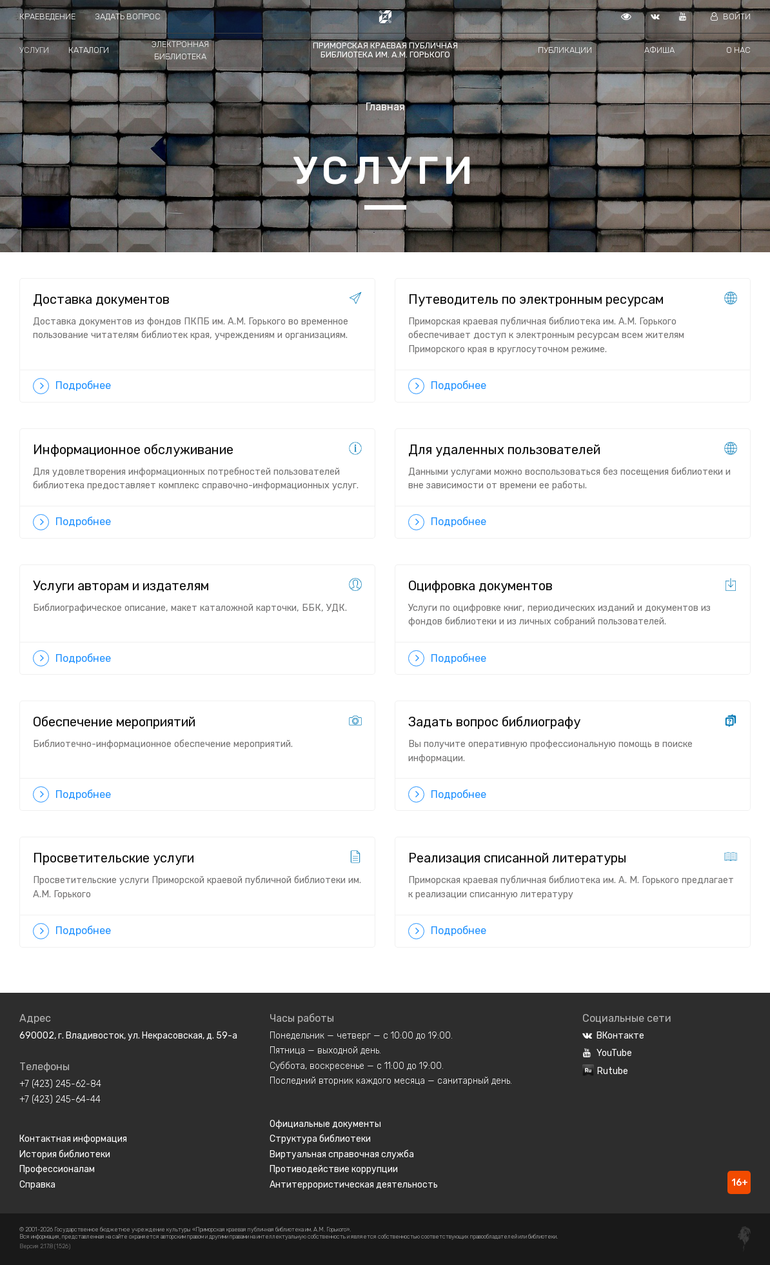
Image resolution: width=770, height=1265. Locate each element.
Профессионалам (57, 1169)
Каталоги (88, 50)
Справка (37, 1184)
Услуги (34, 50)
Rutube (605, 1071)
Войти (731, 16)
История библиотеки (64, 1154)
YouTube (607, 1053)
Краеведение (47, 16)
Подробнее (72, 386)
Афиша (659, 50)
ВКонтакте (613, 1035)
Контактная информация (73, 1138)
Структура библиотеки (320, 1138)
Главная (385, 107)
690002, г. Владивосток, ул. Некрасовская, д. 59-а (128, 1035)
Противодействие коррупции (334, 1169)
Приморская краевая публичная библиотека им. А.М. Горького (385, 50)
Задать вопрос (128, 16)
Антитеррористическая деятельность (354, 1184)
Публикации (565, 50)
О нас (738, 50)
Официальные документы (325, 1124)
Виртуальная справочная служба (342, 1154)
